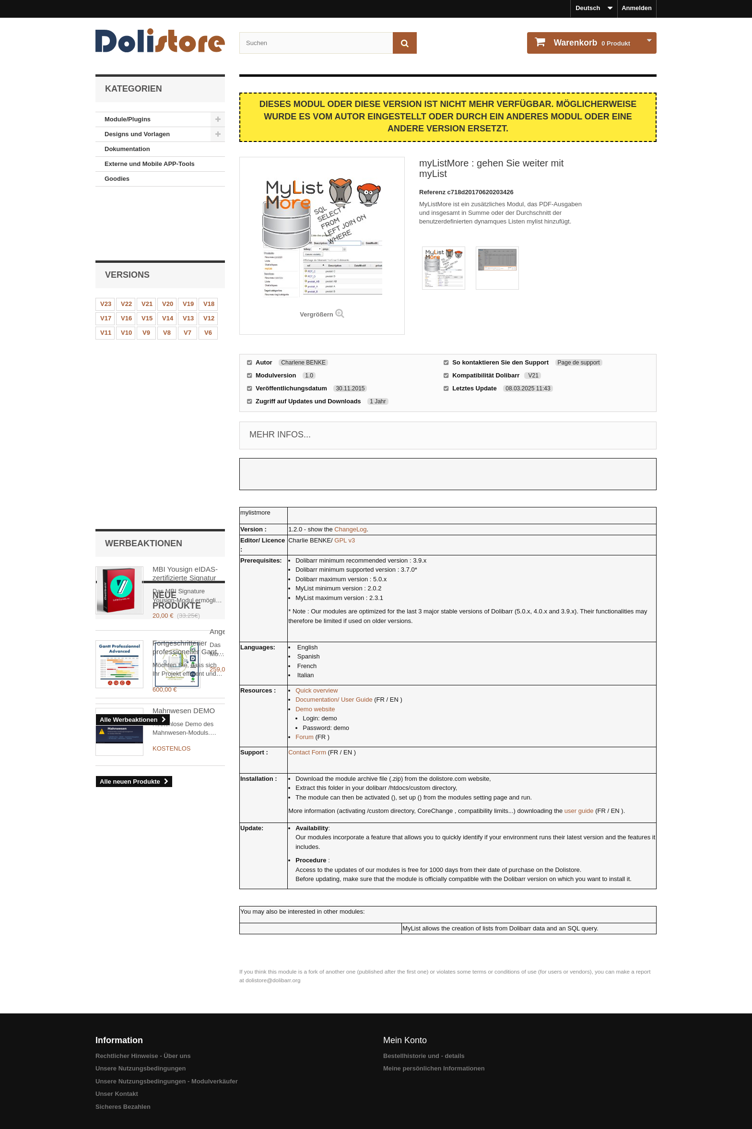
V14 (167, 258)
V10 (126, 273)
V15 (147, 258)
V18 (208, 244)
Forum (304, 737)
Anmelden (637, 8)
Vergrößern (316, 314)
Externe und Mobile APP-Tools (150, 163)
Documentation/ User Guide (333, 699)
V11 (105, 273)
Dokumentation (127, 149)
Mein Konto (405, 1040)
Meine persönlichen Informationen (434, 1068)
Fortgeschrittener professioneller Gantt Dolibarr (186, 414)
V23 (105, 244)
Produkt (591, 42)
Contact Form (307, 752)
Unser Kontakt (116, 1093)
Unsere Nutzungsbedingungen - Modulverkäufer (166, 1081)
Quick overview (316, 690)
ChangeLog (350, 529)
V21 (147, 244)
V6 (208, 273)
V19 (188, 244)
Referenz (433, 192)
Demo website (315, 709)
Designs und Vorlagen (137, 134)
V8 (167, 273)
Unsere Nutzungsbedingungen (140, 1068)
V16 (126, 258)
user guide (579, 810)
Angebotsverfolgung (184, 547)
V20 (167, 244)
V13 (188, 258)
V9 (146, 273)
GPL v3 (344, 540)
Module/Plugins (128, 119)
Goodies (117, 178)
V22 (126, 244)
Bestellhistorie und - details (424, 1055)
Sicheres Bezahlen (123, 1106)
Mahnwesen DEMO (184, 615)
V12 (208, 258)
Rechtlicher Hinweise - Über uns (143, 1055)
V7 (187, 273)
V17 (105, 258)
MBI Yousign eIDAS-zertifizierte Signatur (185, 340)
